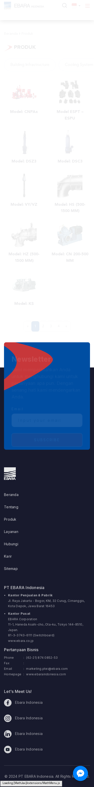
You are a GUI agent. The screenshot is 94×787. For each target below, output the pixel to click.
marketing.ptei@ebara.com (47, 669)
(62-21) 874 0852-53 (42, 657)
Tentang (11, 507)
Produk (10, 519)
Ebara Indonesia (23, 703)
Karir (8, 556)
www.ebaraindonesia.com (46, 674)
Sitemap (11, 568)
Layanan (11, 531)
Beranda (11, 494)
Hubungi (11, 544)
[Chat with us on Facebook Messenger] (80, 773)
